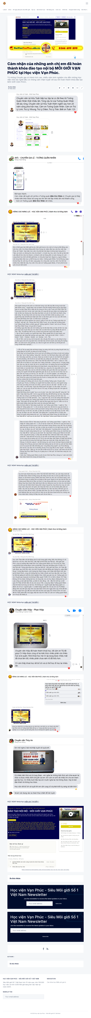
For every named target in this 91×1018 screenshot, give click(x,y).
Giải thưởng (84, 9)
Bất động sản (50, 9)
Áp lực (33, 9)
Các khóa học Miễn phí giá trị (56, 982)
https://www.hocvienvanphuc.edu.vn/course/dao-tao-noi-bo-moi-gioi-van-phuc (45, 869)
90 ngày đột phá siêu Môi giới (21, 9)
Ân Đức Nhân (12, 87)
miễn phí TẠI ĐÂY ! (31, 274)
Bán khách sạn (41, 9)
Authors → (11, 956)
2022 (9, 9)
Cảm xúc (58, 9)
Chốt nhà (64, 9)
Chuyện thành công (74, 9)
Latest (5, 9)
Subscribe (59, 903)
